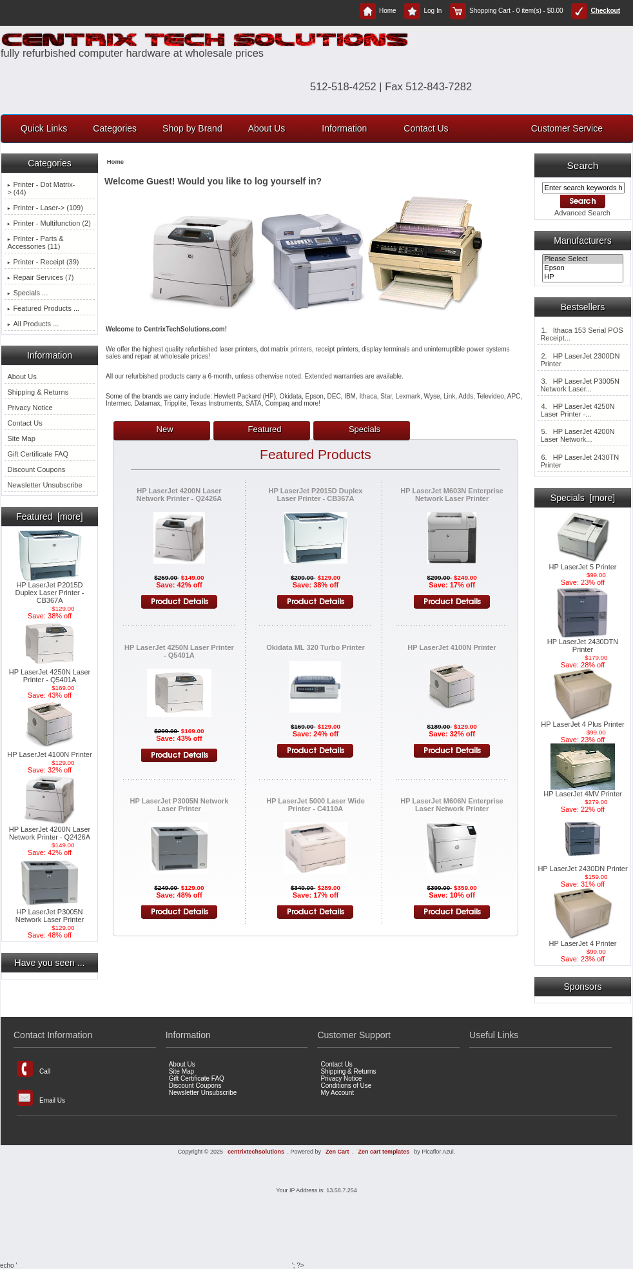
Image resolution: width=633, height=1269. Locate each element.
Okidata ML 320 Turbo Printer (315, 647)
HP (582, 277)
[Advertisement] (316, 1218)
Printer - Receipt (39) (43, 262)
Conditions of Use (345, 1085)
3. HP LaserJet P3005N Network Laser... (579, 385)
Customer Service (567, 128)
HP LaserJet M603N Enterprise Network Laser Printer (451, 494)
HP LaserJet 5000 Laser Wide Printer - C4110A (315, 804)
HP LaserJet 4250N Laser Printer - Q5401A (49, 673)
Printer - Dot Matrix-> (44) (41, 188)
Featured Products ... (43, 308)
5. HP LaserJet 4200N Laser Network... (577, 435)
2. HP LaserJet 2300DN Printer (579, 360)
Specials (364, 429)
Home (378, 10)
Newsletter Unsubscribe (44, 485)
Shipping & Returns (37, 392)
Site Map (21, 438)
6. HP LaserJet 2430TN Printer (579, 461)
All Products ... (33, 324)
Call (33, 1069)
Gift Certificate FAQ (37, 454)
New (165, 429)
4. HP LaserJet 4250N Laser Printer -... (577, 410)
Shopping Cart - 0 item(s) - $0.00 (506, 10)
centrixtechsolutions (256, 1151)
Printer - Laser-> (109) (45, 208)
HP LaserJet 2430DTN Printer (582, 642)
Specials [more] (582, 498)
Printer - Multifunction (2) (48, 223)
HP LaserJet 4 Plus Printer (582, 721)
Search (583, 165)
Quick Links (44, 128)
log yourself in (285, 181)
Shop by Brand (192, 128)
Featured (265, 429)
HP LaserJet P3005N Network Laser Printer (49, 912)
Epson (582, 268)
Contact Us (426, 128)
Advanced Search (582, 213)
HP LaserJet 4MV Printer (582, 790)
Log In (423, 10)
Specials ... (27, 293)
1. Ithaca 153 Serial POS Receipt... (581, 334)
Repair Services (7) (40, 277)
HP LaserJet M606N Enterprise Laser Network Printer (451, 804)
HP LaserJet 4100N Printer (49, 751)
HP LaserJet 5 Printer (583, 563)
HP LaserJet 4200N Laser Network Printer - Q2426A (49, 830)
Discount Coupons (36, 469)
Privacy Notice (29, 407)
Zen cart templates (384, 1151)
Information (344, 128)
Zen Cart (337, 1151)
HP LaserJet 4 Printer (583, 940)
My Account (337, 1092)
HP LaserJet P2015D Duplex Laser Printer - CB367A (49, 589)
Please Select (582, 259)
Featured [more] (49, 516)
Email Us (41, 1098)
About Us (267, 128)
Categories (115, 128)
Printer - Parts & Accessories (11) (35, 242)
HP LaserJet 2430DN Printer (582, 865)
